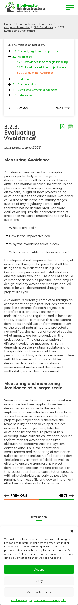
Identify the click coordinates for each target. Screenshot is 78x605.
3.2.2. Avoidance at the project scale (41, 67)
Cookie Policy (19, 600)
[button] (72, 531)
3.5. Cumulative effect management (34, 89)
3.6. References (22, 95)
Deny (39, 581)
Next (63, 108)
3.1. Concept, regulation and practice (35, 51)
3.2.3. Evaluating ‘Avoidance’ (35, 72)
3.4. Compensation (24, 84)
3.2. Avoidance (22, 56)
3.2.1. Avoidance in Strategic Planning (42, 62)
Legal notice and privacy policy (48, 600)
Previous (18, 108)
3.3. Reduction (21, 79)
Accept (39, 569)
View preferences (39, 592)
